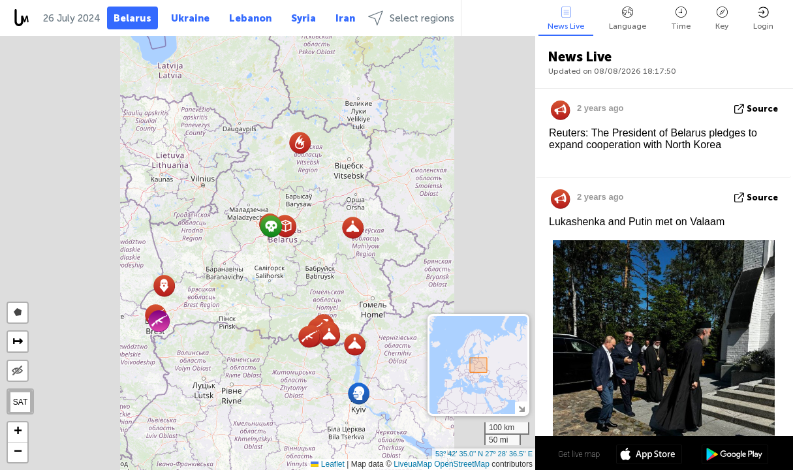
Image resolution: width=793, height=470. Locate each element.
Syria (303, 18)
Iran (345, 18)
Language (627, 19)
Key (721, 19)
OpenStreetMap (462, 464)
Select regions (411, 17)
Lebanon (250, 18)
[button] (300, 142)
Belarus (132, 18)
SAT (20, 402)
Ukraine (190, 18)
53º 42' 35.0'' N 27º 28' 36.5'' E (484, 454)
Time (681, 19)
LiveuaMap (413, 464)
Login (763, 19)
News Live (566, 19)
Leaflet (327, 464)
